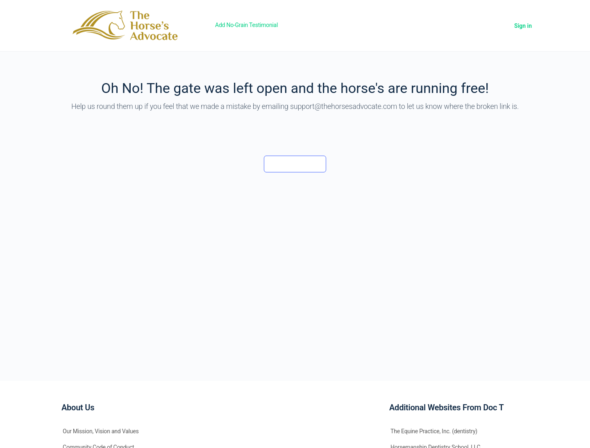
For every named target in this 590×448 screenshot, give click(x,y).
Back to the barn (294, 163)
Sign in (523, 26)
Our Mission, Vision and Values (101, 431)
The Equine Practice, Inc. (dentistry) (433, 431)
